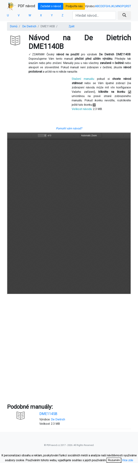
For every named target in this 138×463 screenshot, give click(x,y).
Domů (13, 26)
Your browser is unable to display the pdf (69, 213)
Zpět (71, 26)
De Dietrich (29, 26)
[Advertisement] (36, 101)
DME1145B (48, 414)
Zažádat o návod (50, 6)
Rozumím (114, 460)
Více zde (127, 460)
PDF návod (21, 6)
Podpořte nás (74, 6)
